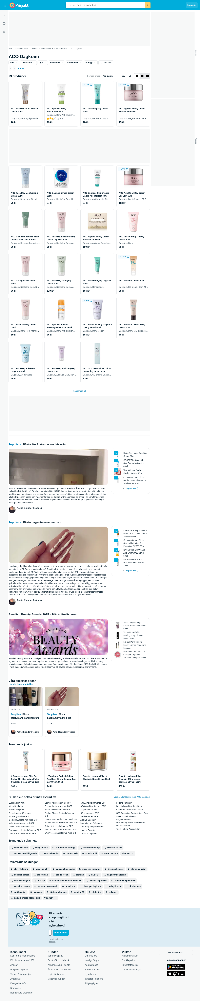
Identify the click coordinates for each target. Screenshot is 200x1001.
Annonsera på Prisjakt (58, 952)
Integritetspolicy (130, 952)
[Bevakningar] (4, 32)
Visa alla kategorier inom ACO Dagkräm (132, 797)
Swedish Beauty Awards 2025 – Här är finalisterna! (43, 614)
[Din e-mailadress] (67, 920)
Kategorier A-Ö (18, 971)
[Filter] (4, 40)
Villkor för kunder (56, 966)
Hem (10, 49)
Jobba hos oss (92, 957)
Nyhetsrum (90, 962)
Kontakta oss (91, 952)
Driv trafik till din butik (58, 948)
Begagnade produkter (21, 980)
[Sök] (148, 5)
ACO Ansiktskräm (60, 49)
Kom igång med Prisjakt (22, 943)
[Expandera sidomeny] (4, 15)
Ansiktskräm (46, 49)
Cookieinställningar (131, 957)
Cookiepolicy (128, 948)
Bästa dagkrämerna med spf (42, 522)
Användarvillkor (130, 943)
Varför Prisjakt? (55, 943)
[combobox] (105, 5)
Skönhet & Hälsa (22, 49)
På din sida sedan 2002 (22, 948)
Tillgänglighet (91, 971)
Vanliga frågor (92, 948)
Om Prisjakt (91, 943)
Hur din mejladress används (59, 927)
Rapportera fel (79, 391)
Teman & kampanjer (20, 962)
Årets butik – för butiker (59, 957)
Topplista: (16, 444)
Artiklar (14, 952)
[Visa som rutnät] (137, 76)
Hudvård (35, 49)
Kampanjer (15, 975)
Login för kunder (55, 962)
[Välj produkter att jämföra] (123, 76)
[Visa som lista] (142, 76)
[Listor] (4, 24)
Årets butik (15, 966)
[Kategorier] (4, 5)
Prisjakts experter (19, 957)
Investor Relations (94, 966)
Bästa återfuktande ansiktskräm (44, 444)
